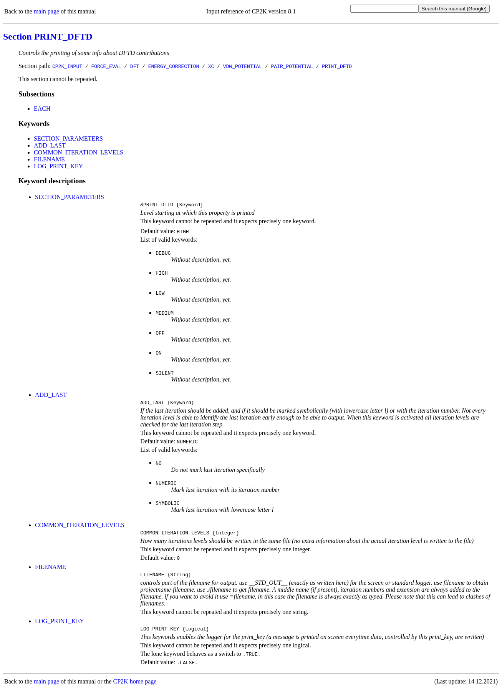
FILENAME (49, 159)
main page (46, 11)
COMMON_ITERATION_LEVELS (78, 152)
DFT (134, 66)
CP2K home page (135, 687)
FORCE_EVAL (106, 66)
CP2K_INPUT (67, 66)
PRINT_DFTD (337, 66)
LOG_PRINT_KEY (58, 166)
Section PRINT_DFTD (48, 36)
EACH (42, 108)
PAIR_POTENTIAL (292, 66)
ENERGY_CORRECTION (173, 66)
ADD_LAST (50, 145)
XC (211, 66)
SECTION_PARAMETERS (68, 138)
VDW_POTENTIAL (242, 66)
